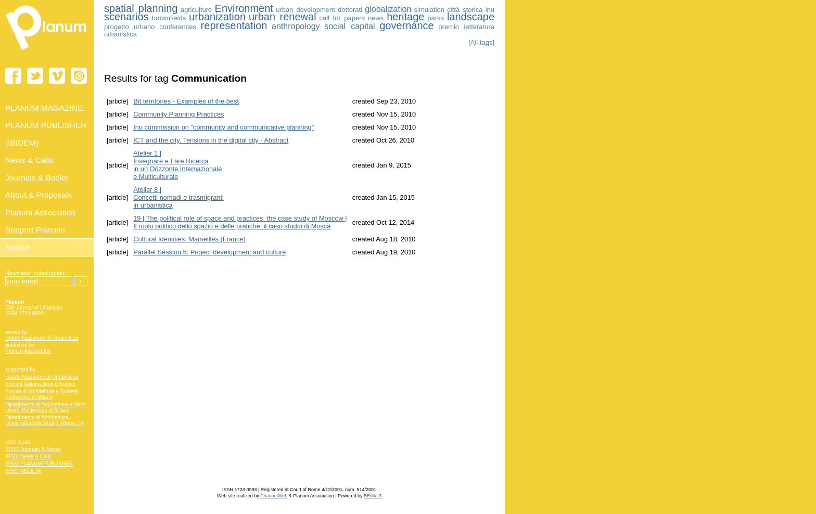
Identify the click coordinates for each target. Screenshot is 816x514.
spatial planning (140, 8)
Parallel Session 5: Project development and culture (209, 252)
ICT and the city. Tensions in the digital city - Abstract (210, 140)
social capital (349, 26)
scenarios (126, 16)
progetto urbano (129, 27)
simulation (429, 10)
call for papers (342, 18)
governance (406, 25)
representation (234, 25)
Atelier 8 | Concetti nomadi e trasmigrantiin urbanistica (178, 197)
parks (435, 18)
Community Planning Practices (178, 114)
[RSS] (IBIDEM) (23, 471)
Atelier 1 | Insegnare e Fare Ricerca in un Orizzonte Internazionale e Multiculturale (177, 165)
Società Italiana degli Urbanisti (40, 384)
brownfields (168, 18)
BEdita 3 (372, 495)
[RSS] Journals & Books (33, 449)
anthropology (296, 26)
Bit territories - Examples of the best (186, 101)
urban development (305, 10)
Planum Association (27, 351)
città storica (464, 10)
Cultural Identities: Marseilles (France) (189, 239)
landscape (470, 16)
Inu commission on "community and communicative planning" (223, 127)
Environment (244, 8)
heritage (405, 16)
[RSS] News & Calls (28, 456)
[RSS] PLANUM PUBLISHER (39, 464)
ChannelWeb (273, 495)
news (376, 18)
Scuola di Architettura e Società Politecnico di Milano (41, 394)
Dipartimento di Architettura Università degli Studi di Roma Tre (44, 420)
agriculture (196, 10)
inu (490, 10)
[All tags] (481, 42)
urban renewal (282, 16)
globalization (388, 9)
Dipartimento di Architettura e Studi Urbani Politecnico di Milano (45, 407)
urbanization (217, 16)
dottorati (350, 10)
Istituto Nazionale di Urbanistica (41, 338)
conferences (177, 27)
